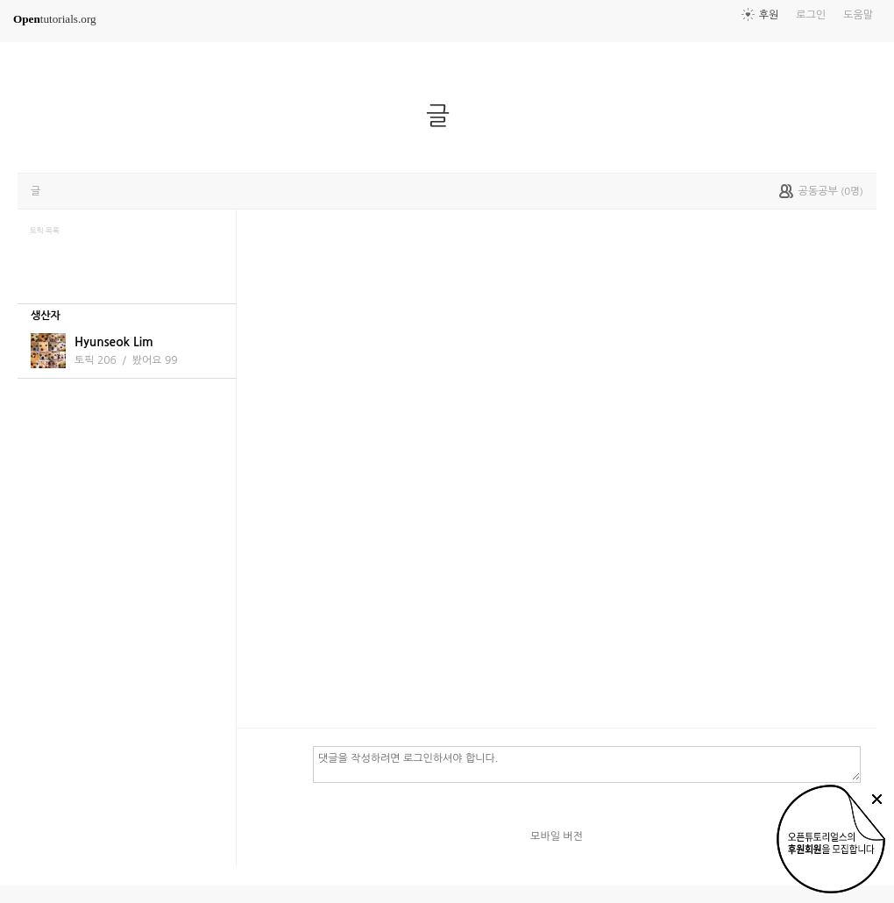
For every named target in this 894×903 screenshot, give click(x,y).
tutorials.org (54, 18)
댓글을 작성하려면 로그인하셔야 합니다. (587, 763)
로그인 (811, 15)
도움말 (858, 15)
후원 (769, 15)
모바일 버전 (556, 836)
